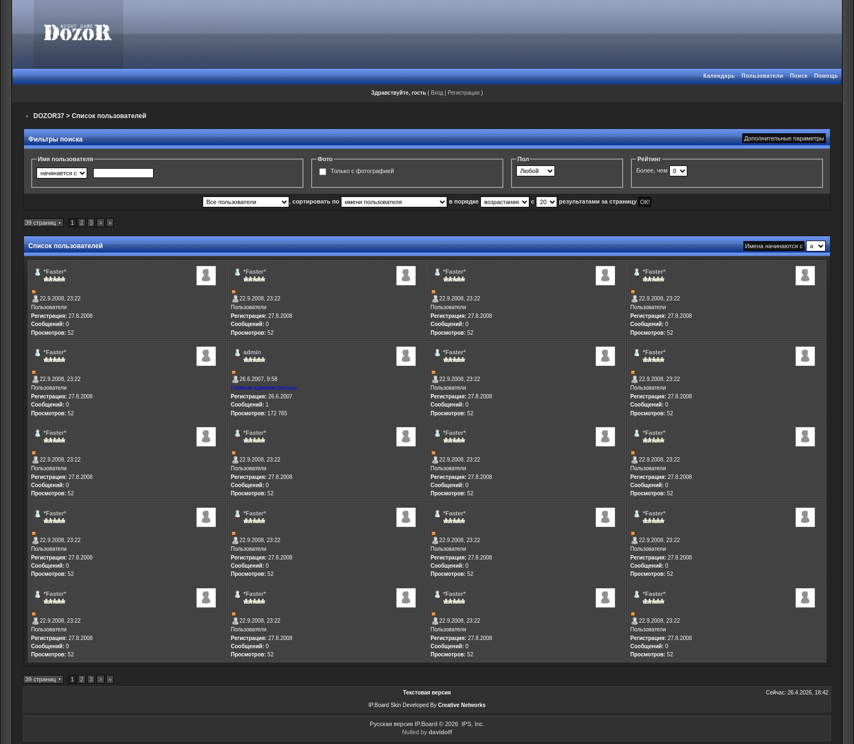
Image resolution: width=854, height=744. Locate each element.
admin (252, 352)
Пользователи (762, 76)
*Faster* (55, 271)
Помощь (826, 76)
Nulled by (427, 732)
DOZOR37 (48, 116)
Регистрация (463, 93)
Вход (437, 93)
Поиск (799, 76)
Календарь (719, 76)
